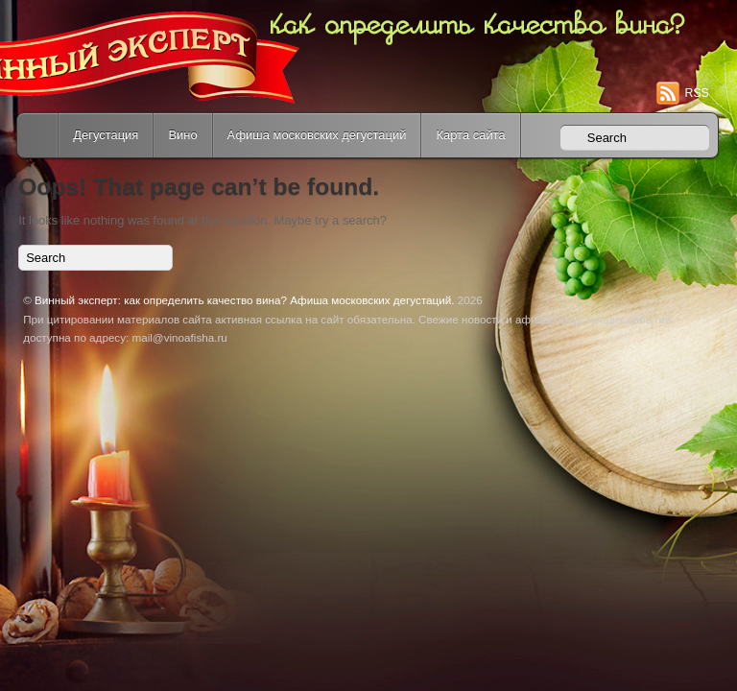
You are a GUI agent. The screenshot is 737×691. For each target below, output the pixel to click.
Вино (182, 135)
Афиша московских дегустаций (317, 135)
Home (39, 135)
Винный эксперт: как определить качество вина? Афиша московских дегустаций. (244, 300)
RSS (697, 93)
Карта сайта (470, 135)
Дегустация (105, 135)
